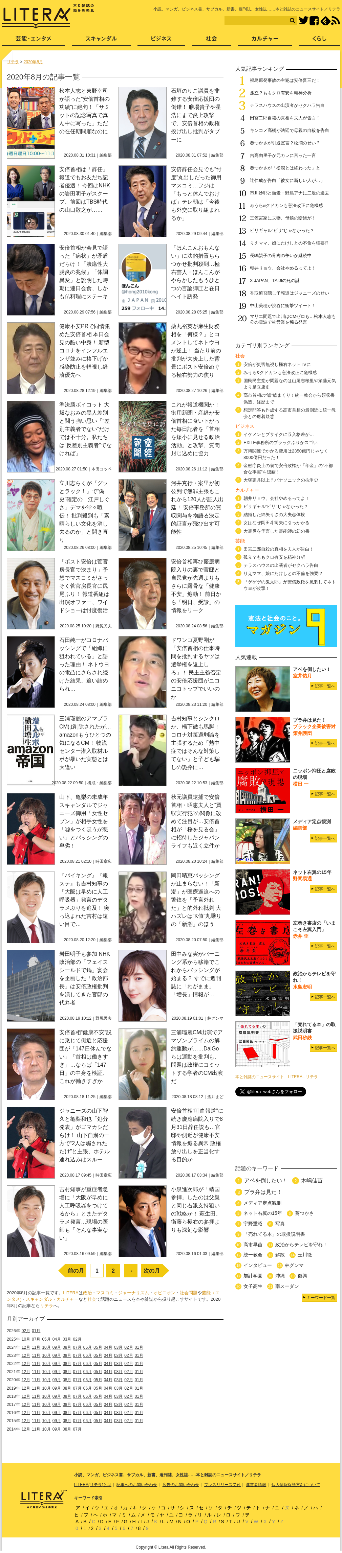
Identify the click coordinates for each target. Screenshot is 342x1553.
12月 (26, 1347)
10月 (26, 1339)
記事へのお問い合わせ (136, 1484)
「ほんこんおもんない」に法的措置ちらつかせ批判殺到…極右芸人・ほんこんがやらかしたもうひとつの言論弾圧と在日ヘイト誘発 (195, 272)
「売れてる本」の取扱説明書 (274, 1234)
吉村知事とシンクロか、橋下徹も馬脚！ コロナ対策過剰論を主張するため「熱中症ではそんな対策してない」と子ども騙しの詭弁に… (195, 743)
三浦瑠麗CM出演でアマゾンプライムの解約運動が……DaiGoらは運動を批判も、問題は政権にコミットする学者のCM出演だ (197, 1056)
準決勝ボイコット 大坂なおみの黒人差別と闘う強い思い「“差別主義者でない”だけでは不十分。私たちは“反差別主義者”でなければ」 (85, 429)
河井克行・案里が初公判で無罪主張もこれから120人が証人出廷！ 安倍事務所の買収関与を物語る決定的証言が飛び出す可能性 (197, 507)
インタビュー (257, 1265)
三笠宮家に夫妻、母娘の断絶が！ (283, 218)
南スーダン (287, 1286)
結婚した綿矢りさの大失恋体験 (274, 514)
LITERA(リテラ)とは (92, 1484)
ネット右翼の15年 (262, 1213)
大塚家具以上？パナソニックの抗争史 (280, 480)
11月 (36, 1347)
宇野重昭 (252, 1223)
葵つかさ (304, 1213)
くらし (319, 41)
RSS (335, 20)
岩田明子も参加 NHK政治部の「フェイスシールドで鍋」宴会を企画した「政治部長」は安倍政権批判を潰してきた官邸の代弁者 (84, 978)
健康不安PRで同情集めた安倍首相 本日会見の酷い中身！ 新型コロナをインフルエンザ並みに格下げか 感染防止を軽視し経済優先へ (86, 350)
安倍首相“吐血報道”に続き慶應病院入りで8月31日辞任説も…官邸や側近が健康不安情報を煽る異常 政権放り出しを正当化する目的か (197, 1135)
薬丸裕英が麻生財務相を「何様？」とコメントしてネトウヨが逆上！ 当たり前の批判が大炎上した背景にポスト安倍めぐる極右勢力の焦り (196, 350)
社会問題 (188, 1292)
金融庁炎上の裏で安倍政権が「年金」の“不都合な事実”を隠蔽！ (288, 468)
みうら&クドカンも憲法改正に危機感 (286, 205)
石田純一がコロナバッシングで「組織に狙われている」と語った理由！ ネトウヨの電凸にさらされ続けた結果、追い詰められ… (84, 664)
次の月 (152, 1271)
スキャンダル (39, 1299)
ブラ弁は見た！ (263, 1192)
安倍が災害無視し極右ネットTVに (277, 364)
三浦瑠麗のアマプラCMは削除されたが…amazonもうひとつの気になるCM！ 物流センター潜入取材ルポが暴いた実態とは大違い (85, 743)
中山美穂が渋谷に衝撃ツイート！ (283, 305)
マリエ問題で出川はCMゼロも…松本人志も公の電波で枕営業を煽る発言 (293, 319)
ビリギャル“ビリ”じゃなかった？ (282, 230)
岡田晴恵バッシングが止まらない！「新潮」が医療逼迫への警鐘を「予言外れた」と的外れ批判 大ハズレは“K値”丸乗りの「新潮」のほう (196, 900)
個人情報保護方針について (296, 1484)
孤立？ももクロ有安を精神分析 (281, 92)
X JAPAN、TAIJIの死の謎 (275, 280)
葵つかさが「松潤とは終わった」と (285, 167)
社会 (91, 1299)
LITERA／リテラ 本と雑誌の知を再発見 (48, 16)
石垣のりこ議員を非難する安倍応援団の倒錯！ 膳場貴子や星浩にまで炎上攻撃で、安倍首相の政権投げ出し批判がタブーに (196, 115)
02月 (26, 1330)
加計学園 (252, 1275)
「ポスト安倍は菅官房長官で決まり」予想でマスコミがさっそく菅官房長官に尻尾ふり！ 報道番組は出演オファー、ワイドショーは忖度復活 (84, 586)
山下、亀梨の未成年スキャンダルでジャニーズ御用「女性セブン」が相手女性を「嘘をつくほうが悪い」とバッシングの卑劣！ (83, 821)
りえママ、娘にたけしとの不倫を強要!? (289, 243)
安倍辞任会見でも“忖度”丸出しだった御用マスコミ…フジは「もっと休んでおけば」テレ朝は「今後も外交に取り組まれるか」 (196, 193)
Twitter (303, 20)
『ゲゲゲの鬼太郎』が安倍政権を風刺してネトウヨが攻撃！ (289, 585)
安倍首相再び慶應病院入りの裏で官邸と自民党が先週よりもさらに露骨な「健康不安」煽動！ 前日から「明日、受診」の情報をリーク (196, 586)
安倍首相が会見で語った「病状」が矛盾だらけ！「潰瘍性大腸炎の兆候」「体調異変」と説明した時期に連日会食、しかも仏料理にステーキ (83, 272)
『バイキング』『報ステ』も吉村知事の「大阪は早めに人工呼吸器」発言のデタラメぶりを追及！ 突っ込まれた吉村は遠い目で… (84, 900)
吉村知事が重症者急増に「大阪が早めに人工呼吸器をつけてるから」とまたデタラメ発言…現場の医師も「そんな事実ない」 (83, 1213)
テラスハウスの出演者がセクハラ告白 (287, 105)
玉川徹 (305, 1254)
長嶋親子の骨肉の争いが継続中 (281, 255)
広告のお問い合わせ (181, 1484)
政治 (87, 1292)
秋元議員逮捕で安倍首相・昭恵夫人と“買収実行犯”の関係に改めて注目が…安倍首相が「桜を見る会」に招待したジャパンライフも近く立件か (196, 821)
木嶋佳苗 (312, 1180)
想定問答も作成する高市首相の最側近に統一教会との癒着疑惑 (289, 413)
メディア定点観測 (262, 1203)
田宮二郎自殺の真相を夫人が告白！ (285, 117)
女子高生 (252, 1286)
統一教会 (252, 1254)
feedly (325, 20)
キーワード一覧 (321, 1297)
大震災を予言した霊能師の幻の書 (276, 531)
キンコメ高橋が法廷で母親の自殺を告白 (289, 130)
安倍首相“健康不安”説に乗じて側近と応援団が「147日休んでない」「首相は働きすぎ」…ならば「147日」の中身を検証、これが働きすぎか (85, 1056)
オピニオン (164, 1292)
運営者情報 (256, 1484)
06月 (87, 1347)
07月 (36, 1339)
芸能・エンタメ (33, 41)
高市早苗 (252, 1244)
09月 (56, 1347)
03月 (67, 1339)
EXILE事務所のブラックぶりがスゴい (280, 442)
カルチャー (68, 1299)
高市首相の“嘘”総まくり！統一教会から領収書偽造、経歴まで (289, 398)
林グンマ (294, 1265)
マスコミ (105, 1292)
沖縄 (280, 1275)
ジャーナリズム (133, 1292)
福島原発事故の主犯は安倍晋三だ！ (285, 80)
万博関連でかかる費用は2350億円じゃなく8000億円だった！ (285, 454)
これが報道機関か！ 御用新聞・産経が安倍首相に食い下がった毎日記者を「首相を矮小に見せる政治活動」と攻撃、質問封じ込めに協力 (195, 429)
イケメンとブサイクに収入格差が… (278, 434)
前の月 (76, 1271)
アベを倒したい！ (265, 1180)
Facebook (314, 20)
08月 (67, 1347)
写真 (280, 1223)
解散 (280, 1254)
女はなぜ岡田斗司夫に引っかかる (276, 522)
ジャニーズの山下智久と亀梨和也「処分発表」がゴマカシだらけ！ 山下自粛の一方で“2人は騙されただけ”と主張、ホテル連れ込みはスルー (84, 1135)
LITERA (71, 1292)
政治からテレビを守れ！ (301, 1244)
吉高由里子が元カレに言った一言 (283, 155)
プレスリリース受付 (222, 1484)
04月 (56, 1339)
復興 (302, 1275)
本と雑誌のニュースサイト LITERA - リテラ (276, 1076)
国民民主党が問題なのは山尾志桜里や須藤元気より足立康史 (289, 384)
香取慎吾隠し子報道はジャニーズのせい (289, 293)
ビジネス (161, 41)
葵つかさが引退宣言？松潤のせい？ (285, 142)
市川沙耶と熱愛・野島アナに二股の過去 (289, 192)
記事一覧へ (325, 686)
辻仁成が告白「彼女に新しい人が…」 (287, 180)
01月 (36, 1330)
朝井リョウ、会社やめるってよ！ (283, 268)
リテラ (46, 1305)
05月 (46, 1339)
